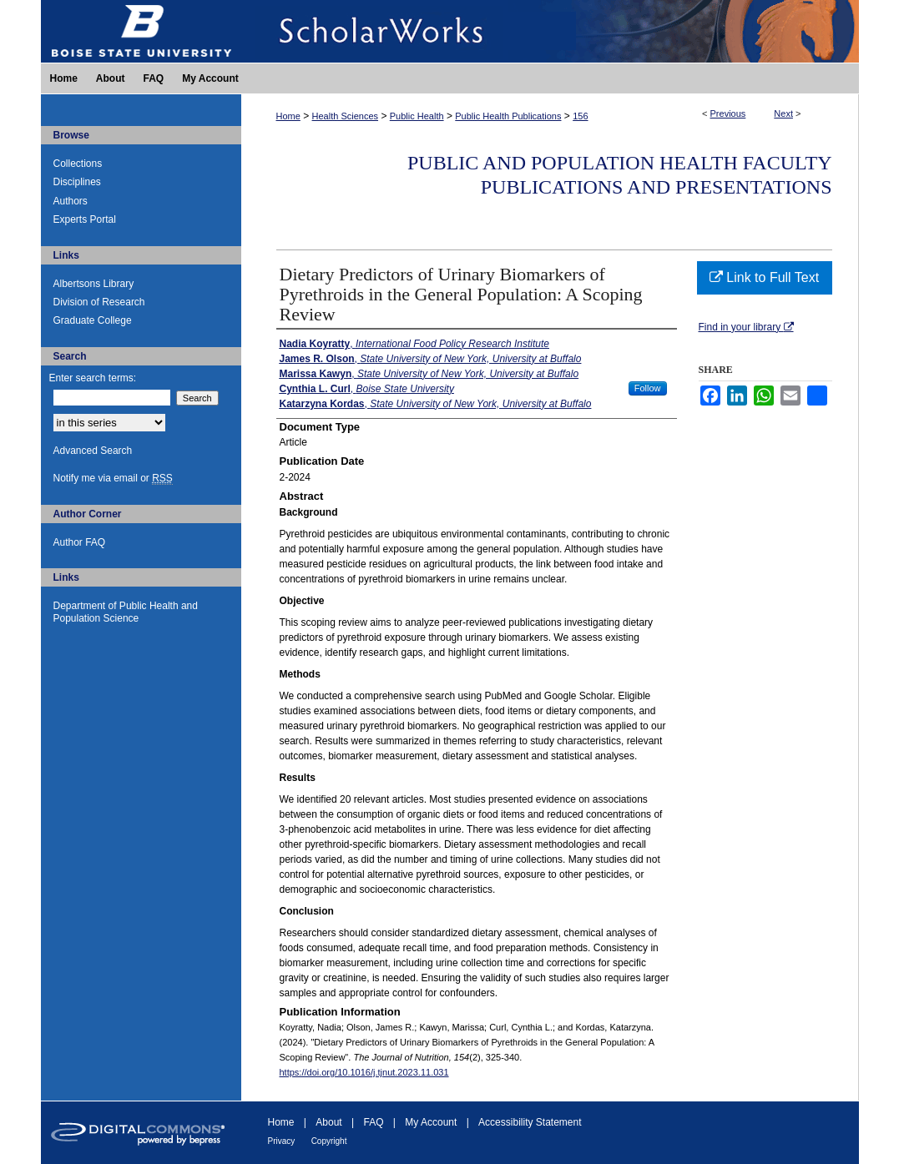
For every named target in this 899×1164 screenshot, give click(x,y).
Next (783, 113)
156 (580, 116)
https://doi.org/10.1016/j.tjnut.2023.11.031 (364, 1072)
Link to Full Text (764, 277)
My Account (431, 1122)
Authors (70, 201)
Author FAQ (79, 542)
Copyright (329, 1141)
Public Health (417, 116)
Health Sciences (345, 116)
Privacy (281, 1141)
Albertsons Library (93, 284)
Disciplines (77, 182)
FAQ (373, 1122)
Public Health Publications (508, 116)
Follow (647, 388)
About (328, 1122)
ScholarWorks (550, 31)
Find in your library (746, 327)
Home (288, 116)
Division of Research (99, 302)
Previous (728, 113)
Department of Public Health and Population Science (125, 611)
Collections (78, 163)
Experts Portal (84, 219)
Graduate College (92, 320)
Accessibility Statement (529, 1122)
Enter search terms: (93, 378)
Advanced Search (93, 450)
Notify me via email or (113, 478)
